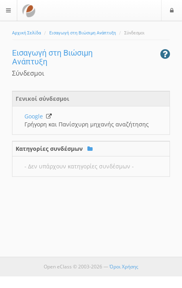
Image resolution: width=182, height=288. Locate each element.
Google (38, 116)
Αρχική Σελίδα (26, 33)
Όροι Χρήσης (123, 266)
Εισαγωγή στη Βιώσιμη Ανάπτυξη (82, 33)
